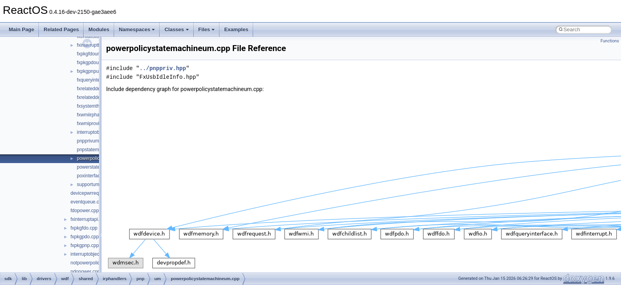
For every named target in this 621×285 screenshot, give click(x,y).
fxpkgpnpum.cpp (94, 71)
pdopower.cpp (85, 271)
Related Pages (61, 29)
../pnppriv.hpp (162, 68)
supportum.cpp (92, 184)
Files (206, 29)
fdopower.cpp (84, 210)
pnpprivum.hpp (92, 141)
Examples (236, 29)
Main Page (21, 29)
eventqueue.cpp (87, 202)
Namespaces (137, 29)
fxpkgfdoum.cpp (93, 54)
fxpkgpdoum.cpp (94, 62)
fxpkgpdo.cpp (84, 236)
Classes (176, 29)
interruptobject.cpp (90, 254)
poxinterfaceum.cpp (97, 176)
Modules (98, 29)
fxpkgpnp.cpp (84, 245)
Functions (609, 41)
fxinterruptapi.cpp (88, 219)
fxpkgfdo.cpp (83, 228)
